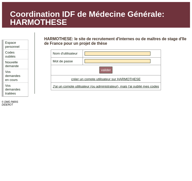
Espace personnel (12, 45)
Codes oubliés (10, 54)
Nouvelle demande (12, 64)
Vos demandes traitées (13, 89)
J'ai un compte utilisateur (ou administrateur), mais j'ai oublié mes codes (106, 86)
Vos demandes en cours (13, 75)
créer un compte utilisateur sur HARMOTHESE (106, 79)
